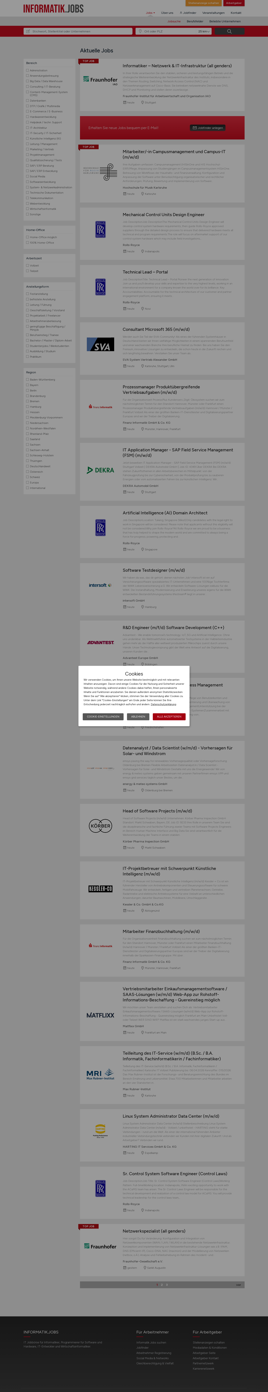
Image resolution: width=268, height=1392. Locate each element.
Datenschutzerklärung (163, 704)
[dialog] (134, 696)
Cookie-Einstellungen (103, 716)
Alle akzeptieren (169, 716)
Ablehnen (138, 716)
